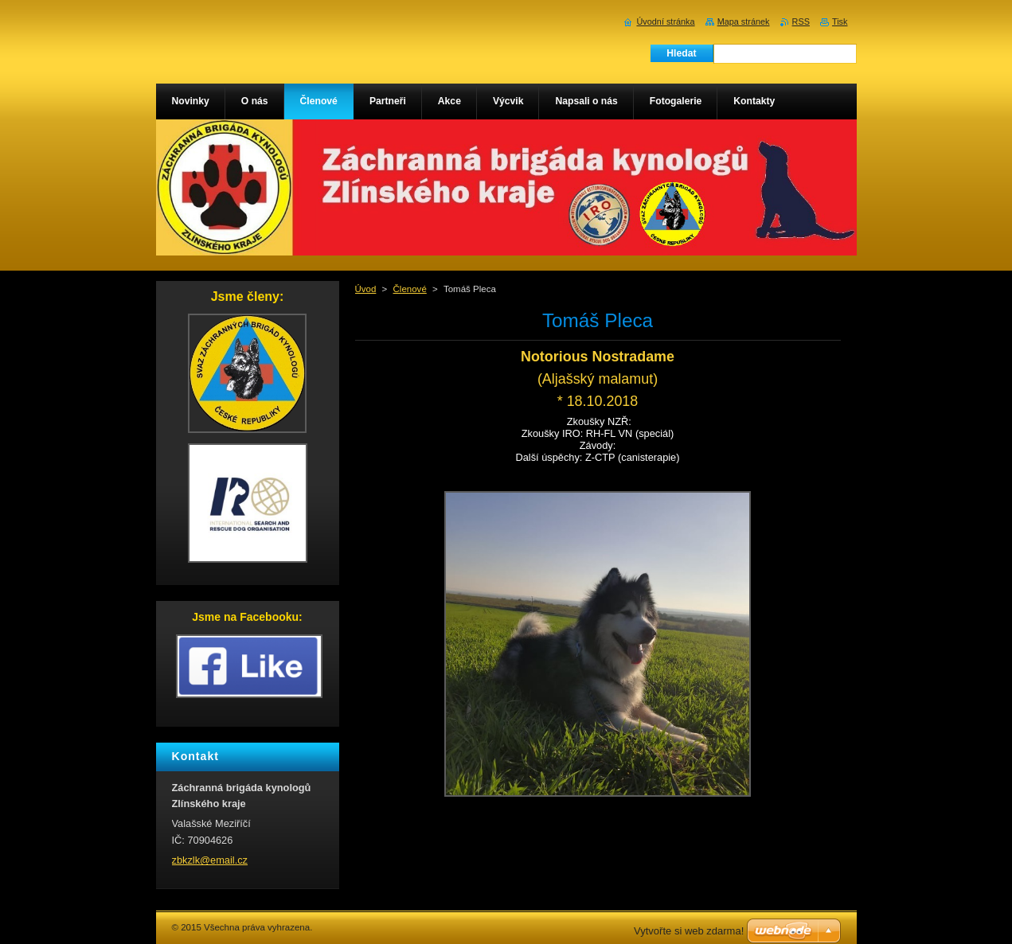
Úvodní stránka (665, 21)
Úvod (366, 289)
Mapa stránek (743, 21)
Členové (410, 289)
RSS (801, 21)
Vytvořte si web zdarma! (689, 931)
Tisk (840, 21)
